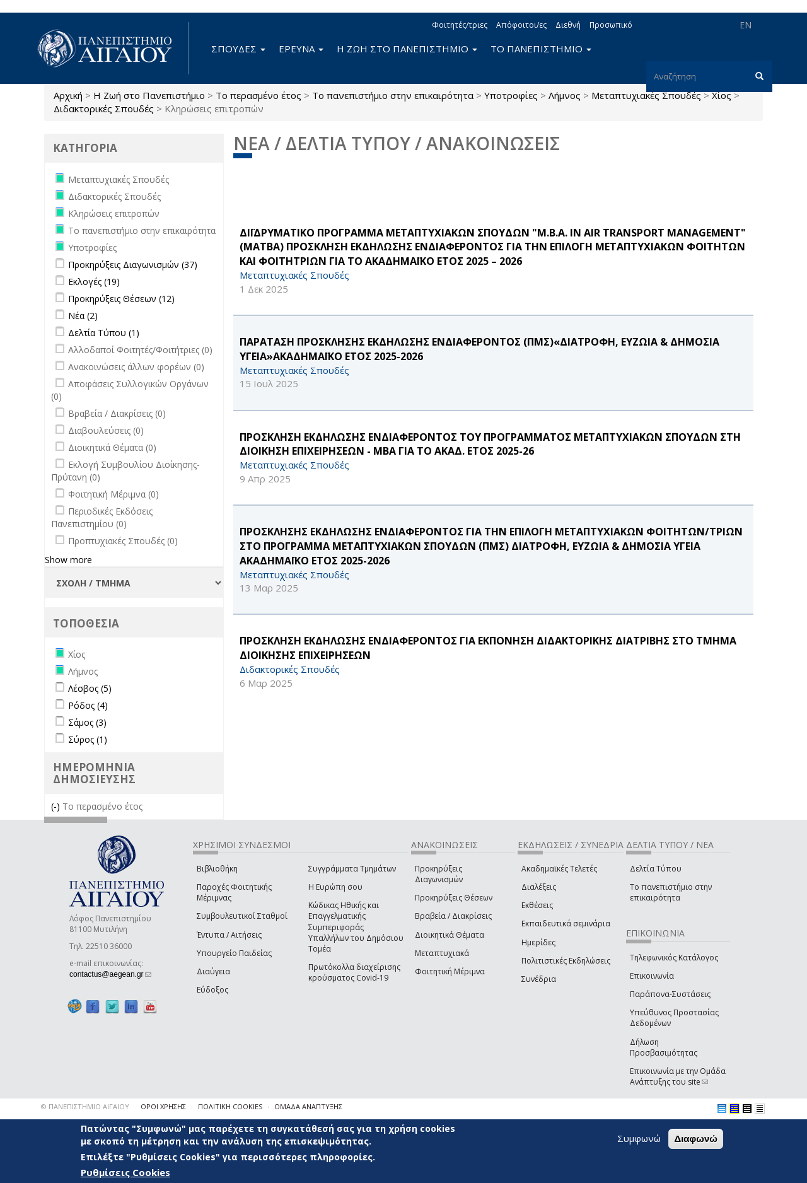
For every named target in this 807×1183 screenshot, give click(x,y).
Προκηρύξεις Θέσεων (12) (121, 299)
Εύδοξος (212, 989)
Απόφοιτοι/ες (521, 25)
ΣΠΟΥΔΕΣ (238, 48)
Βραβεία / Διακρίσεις (453, 916)
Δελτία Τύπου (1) (103, 333)
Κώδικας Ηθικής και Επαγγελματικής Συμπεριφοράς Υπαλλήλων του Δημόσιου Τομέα (356, 927)
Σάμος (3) (87, 722)
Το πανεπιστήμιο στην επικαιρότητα (392, 95)
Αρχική (68, 95)
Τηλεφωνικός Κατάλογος (674, 957)
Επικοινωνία (652, 975)
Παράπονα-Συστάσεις (670, 994)
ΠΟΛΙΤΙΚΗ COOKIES (230, 1106)
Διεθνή (568, 25)
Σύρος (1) (87, 739)
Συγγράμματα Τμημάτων (352, 868)
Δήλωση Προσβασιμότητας (663, 1047)
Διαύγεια (213, 971)
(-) (56, 806)
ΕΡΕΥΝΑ (301, 48)
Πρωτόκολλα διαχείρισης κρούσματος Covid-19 (354, 972)
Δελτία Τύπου (656, 868)
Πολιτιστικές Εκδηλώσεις (565, 960)
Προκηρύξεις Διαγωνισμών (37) (132, 265)
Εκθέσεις (537, 905)
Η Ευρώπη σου (335, 887)
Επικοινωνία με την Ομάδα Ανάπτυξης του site (678, 1076)
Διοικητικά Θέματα (449, 935)
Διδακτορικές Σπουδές (104, 108)
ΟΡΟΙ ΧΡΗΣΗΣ (163, 1106)
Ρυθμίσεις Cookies (125, 1173)
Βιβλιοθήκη (217, 868)
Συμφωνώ (639, 1139)
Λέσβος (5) (90, 688)
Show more (68, 560)
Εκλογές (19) (94, 282)
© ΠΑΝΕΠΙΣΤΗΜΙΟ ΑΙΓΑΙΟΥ (85, 1106)
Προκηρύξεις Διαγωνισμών (439, 874)
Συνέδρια (538, 979)
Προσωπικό (610, 25)
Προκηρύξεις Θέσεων (453, 897)
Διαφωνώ (695, 1139)
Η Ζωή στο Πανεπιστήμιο (149, 95)
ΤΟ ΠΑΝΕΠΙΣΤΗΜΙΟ (541, 48)
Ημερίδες (538, 942)
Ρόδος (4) (88, 705)
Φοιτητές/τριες (459, 25)
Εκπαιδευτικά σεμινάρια (565, 923)
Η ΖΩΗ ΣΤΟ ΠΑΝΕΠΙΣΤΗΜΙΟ (407, 48)
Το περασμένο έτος (258, 95)
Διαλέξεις (538, 887)
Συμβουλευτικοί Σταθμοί (242, 916)
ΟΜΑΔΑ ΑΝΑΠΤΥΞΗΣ (308, 1106)
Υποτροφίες (511, 95)
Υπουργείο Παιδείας (234, 953)
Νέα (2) (83, 316)
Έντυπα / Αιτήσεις (229, 935)
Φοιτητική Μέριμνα (450, 971)
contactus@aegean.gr (110, 974)
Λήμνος (565, 95)
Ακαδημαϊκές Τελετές (559, 868)
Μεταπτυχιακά (442, 953)
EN (746, 25)
